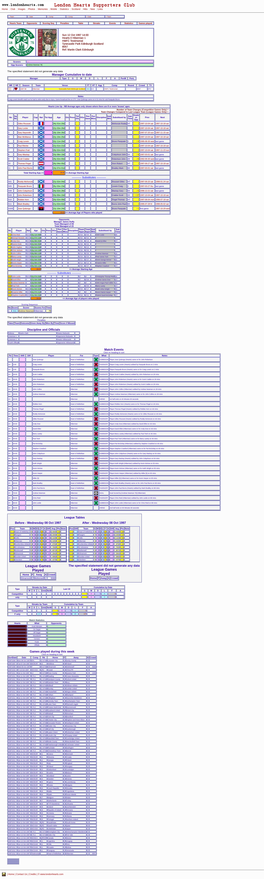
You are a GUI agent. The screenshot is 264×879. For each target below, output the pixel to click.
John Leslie (16, 276)
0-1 (88, 89)
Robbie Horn (23, 199)
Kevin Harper (17, 263)
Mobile (53, 9)
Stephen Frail (24, 150)
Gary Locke (23, 128)
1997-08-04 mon (147, 199)
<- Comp (50, 17)
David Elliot (16, 279)
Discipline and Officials (43, 329)
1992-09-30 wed (147, 159)
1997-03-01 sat (146, 154)
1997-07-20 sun (147, 132)
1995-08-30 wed (147, 141)
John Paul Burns (25, 168)
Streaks (96, 23)
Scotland (76, 9)
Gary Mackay (24, 154)
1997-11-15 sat (162, 132)
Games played (145, 23)
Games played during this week (52, 651)
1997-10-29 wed (162, 208)
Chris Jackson (17, 250)
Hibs (85, 9)
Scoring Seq (48, 23)
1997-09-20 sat (146, 182)
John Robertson (25, 195)
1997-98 (23, 89)
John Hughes (17, 247)
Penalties (64, 23)
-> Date (88, 17)
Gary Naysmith (24, 132)
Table (80, 23)
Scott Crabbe (23, 159)
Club (13, 9)
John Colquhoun (25, 191)
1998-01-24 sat (162, 182)
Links (100, 9)
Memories (43, 9)
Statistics (64, 9)
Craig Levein (23, 141)
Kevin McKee (17, 289)
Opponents (32, 23)
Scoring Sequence (29, 304)
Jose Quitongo (24, 208)
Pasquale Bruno (25, 186)
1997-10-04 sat (146, 123)
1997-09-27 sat (146, 163)
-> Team (108, 17)
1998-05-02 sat (162, 204)
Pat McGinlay (17, 266)
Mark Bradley (24, 204)
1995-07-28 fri (146, 204)
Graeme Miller (17, 292)
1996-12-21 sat (146, 191)
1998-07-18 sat (162, 199)
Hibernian (36, 89)
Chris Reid (16, 235)
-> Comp (69, 17)
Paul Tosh (15, 286)
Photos (31, 9)
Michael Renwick (18, 238)
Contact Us (21, 874)
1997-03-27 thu (146, 186)
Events (112, 23)
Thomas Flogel (24, 163)
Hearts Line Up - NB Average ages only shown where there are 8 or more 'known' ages (89, 106)
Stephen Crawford (18, 295)
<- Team (11, 17)
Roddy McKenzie (25, 182)
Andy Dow (16, 241)
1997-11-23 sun (162, 150)
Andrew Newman (18, 283)
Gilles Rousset (24, 123)
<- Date (30, 17)
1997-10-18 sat (162, 123)
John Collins (16, 253)
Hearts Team (15, 23)
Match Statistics (37, 620)
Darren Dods (17, 244)
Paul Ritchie (23, 146)
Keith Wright (16, 260)
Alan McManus (24, 137)
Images (21, 9)
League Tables (74, 517)
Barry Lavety (16, 256)
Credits (32, 874)
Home (5, 9)
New (92, 9)
